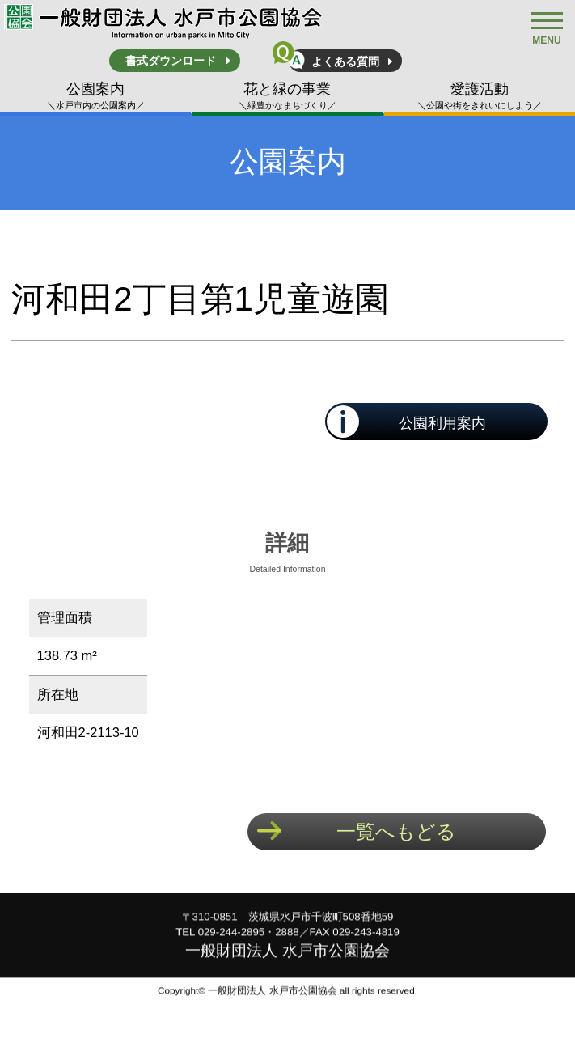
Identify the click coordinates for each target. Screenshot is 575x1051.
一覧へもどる (396, 831)
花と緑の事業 (287, 96)
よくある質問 (345, 61)
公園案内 (95, 96)
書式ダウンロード (170, 60)
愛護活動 (479, 96)
